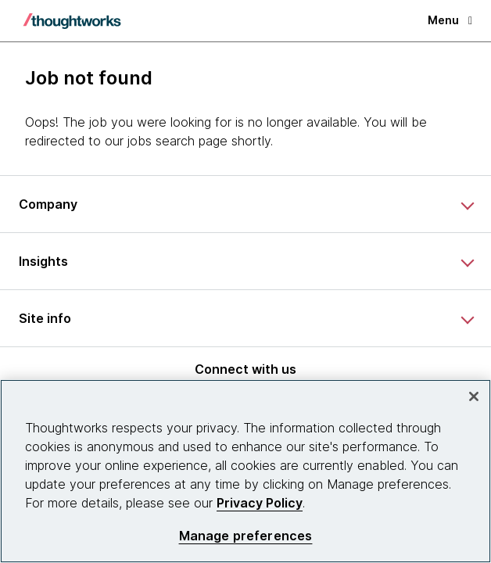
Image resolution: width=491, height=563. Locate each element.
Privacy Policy (260, 503)
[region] (245, 471)
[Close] (474, 396)
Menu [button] (450, 20)
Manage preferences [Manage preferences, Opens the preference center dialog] (246, 536)
